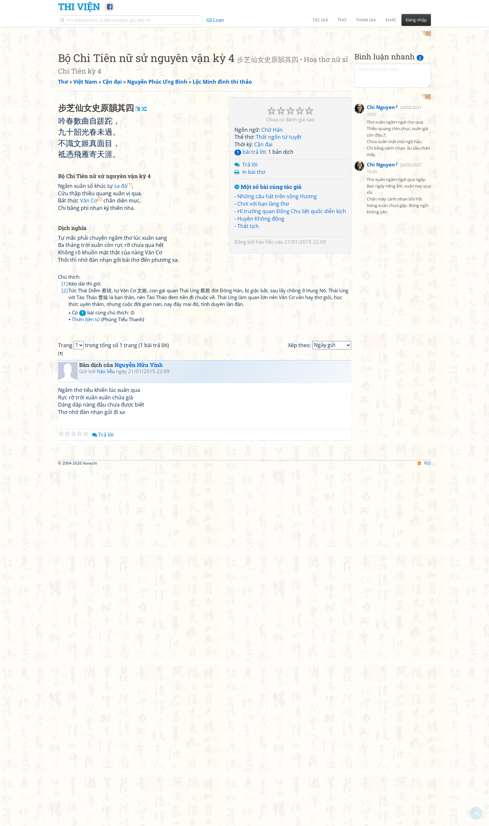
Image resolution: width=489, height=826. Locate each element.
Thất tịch (248, 310)
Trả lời (249, 249)
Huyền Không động (260, 303)
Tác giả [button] (320, 20)
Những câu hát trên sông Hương (277, 281)
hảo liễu (265, 326)
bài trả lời (250, 236)
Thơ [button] (342, 20)
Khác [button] (391, 20)
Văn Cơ (91, 376)
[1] (65, 459)
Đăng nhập (416, 20)
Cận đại (263, 229)
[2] (65, 466)
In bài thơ (253, 256)
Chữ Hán (272, 214)
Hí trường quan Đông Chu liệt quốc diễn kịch (291, 295)
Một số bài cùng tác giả (268, 272)
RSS (424, 820)
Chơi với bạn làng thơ (263, 288)
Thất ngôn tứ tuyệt (279, 221)
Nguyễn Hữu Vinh (138, 631)
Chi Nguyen (381, 250)
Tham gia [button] (366, 20)
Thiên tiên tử (86, 495)
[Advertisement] (244, 76)
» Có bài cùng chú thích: (101, 488)
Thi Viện (79, 6)
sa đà (123, 361)
